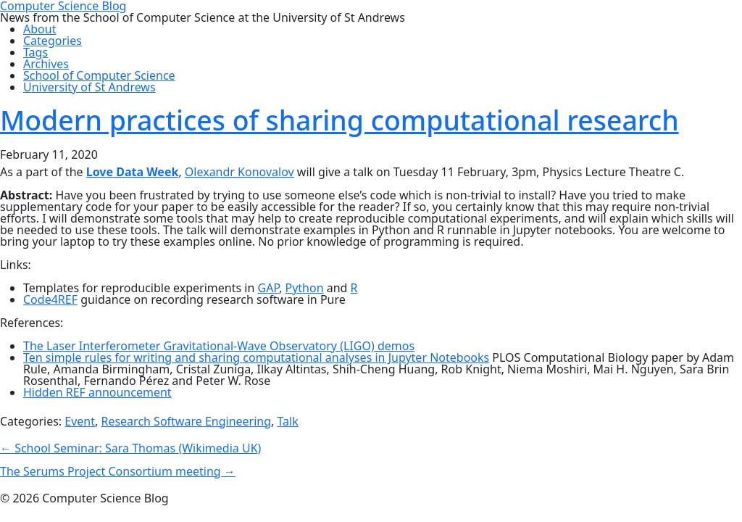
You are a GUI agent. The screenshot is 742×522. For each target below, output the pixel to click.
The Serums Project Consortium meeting (117, 471)
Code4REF (50, 299)
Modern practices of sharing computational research (339, 120)
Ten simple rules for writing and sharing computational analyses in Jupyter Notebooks (256, 357)
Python (304, 288)
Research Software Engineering (186, 421)
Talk (287, 421)
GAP (268, 288)
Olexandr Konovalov (239, 172)
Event (79, 421)
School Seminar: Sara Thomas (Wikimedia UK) (130, 448)
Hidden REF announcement (97, 392)
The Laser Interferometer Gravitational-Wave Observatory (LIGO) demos (218, 346)
